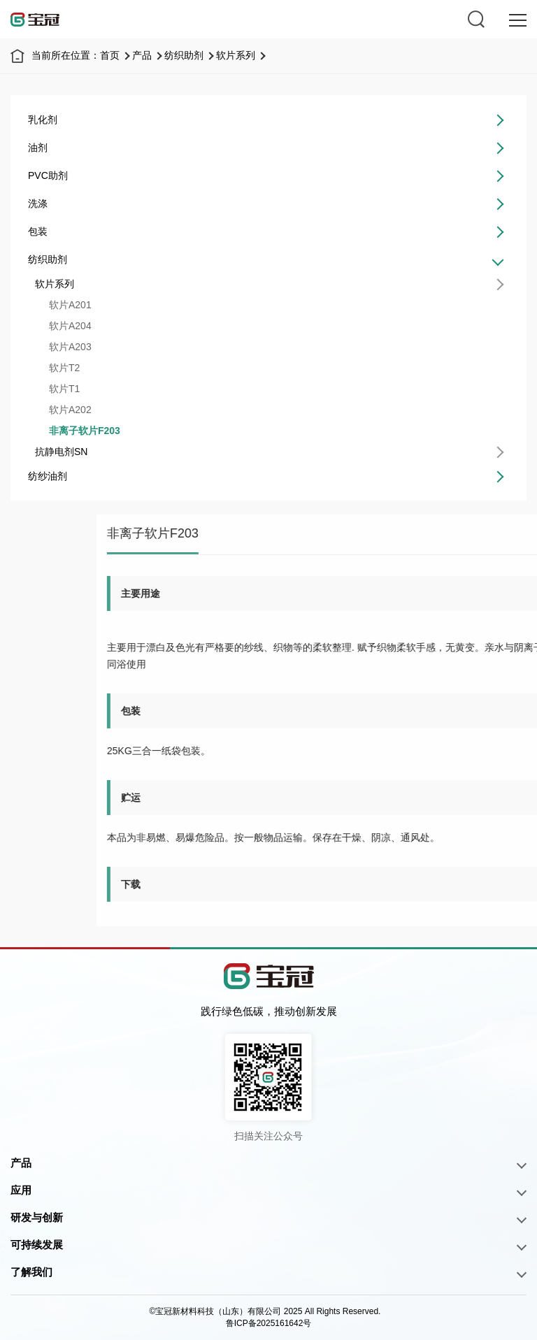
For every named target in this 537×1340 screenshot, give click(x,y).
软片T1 (60, 388)
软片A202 (66, 409)
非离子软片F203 (80, 430)
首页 (110, 55)
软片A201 (66, 304)
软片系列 (235, 55)
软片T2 (60, 367)
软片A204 (66, 325)
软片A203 (66, 346)
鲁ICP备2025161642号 (269, 1323)
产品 (142, 55)
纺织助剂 (183, 55)
